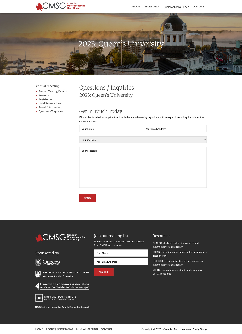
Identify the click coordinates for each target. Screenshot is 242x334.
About (135, 6)
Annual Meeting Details (53, 91)
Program (44, 95)
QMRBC (157, 242)
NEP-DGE (158, 260)
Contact (198, 6)
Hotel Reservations (50, 103)
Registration (46, 99)
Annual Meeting (87, 328)
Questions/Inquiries (51, 111)
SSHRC (157, 269)
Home (39, 328)
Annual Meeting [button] (176, 6)
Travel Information (50, 107)
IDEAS (156, 251)
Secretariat (153, 6)
